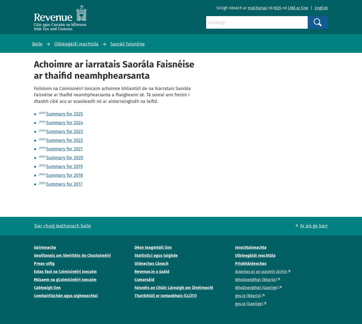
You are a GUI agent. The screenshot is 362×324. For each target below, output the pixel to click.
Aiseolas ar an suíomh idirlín (261, 271)
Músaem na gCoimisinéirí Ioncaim (65, 279)
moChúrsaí (257, 8)
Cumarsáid (144, 279)
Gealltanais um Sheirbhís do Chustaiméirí (72, 255)
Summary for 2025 (64, 114)
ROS (277, 8)
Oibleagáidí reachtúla (76, 44)
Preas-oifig (44, 263)
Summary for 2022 (64, 140)
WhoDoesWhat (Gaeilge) (256, 287)
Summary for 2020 (64, 157)
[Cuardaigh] (257, 22)
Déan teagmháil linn (153, 247)
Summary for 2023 (64, 131)
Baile (37, 44)
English (321, 8)
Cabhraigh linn (47, 287)
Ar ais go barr (314, 226)
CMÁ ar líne (298, 8)
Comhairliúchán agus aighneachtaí (66, 295)
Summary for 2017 (64, 184)
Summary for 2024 (64, 123)
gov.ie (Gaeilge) (249, 303)
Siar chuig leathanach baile (62, 226)
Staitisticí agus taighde (156, 255)
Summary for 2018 (64, 175)
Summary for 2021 (64, 149)
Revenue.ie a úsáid (151, 271)
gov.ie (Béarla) (248, 295)
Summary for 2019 (64, 166)
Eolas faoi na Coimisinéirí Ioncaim (65, 271)
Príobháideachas (250, 263)
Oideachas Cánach (151, 263)
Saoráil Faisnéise (127, 44)
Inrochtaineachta (250, 247)
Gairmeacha (45, 247)
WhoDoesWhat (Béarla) (256, 279)
